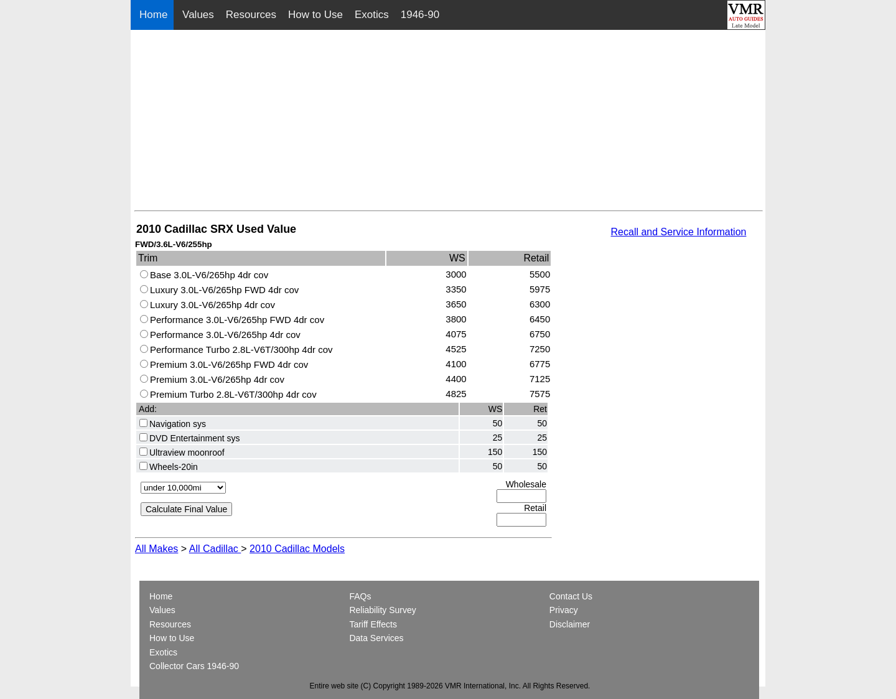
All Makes (156, 548)
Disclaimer (569, 624)
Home (154, 15)
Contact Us (570, 596)
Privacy (563, 610)
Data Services (376, 638)
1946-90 (420, 15)
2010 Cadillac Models (297, 548)
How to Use (315, 15)
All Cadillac (215, 548)
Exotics (372, 15)
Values (198, 15)
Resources (251, 15)
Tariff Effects (373, 624)
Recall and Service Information (679, 232)
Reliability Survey (382, 610)
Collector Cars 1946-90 (194, 666)
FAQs (360, 596)
